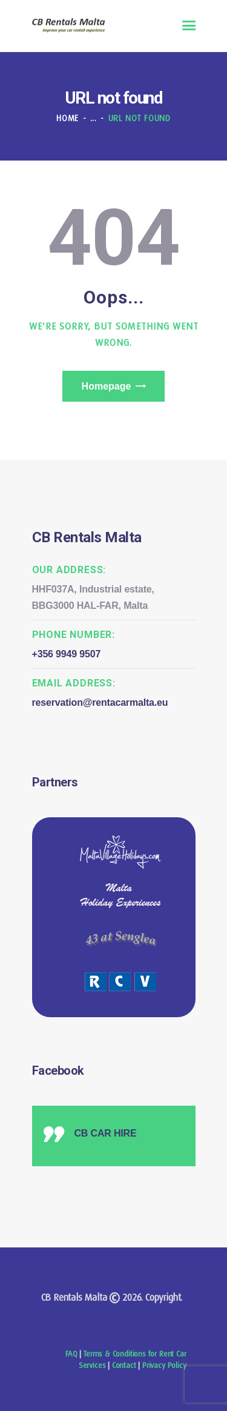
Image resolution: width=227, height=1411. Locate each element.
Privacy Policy (164, 1365)
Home (67, 118)
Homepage (106, 386)
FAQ (71, 1354)
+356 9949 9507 (66, 654)
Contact (124, 1365)
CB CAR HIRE (105, 1133)
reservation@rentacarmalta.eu (100, 702)
